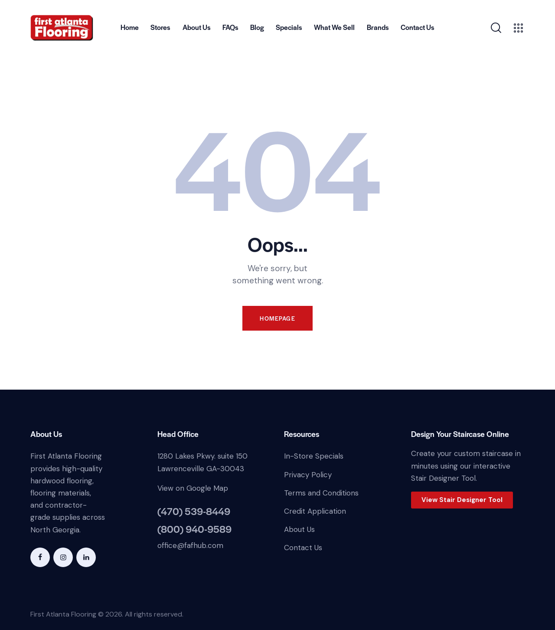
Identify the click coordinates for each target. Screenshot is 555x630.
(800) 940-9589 (194, 529)
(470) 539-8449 (193, 511)
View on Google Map (192, 488)
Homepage (277, 318)
